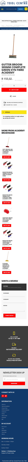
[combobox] (11, 9)
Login (3, 418)
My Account (4, 416)
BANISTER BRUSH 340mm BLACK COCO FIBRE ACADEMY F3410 (7, 235)
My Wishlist (4, 420)
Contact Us (4, 401)
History (3, 403)
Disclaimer (4, 407)
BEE (2, 409)
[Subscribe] (14, 373)
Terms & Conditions (6, 395)
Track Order (4, 421)
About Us (3, 394)
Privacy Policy (4, 397)
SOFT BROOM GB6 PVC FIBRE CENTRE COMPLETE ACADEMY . (8, 143)
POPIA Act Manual (5, 399)
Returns (3, 423)
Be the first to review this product (8, 67)
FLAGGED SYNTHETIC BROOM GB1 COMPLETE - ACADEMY (6, 258)
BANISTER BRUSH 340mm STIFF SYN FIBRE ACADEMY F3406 (8, 166)
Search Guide (4, 405)
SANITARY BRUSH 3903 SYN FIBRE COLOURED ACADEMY (7, 212)
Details (7, 105)
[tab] (14, 105)
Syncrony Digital (16, 454)
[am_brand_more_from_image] (7, 135)
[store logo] (14, 3)
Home (3, 17)
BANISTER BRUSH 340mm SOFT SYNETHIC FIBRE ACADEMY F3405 (7, 189)
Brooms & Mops (9, 17)
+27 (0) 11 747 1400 (14, 328)
